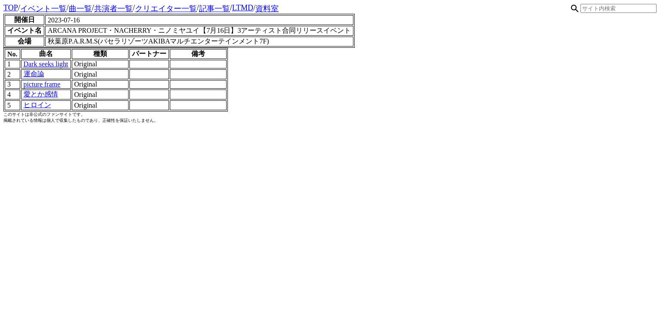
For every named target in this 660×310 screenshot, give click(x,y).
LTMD (242, 7)
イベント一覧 (43, 8)
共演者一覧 (113, 8)
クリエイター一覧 (166, 8)
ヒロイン (37, 104)
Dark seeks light (46, 64)
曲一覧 (80, 8)
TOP (10, 7)
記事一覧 (214, 8)
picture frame (42, 84)
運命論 (34, 74)
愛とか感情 (41, 94)
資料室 (267, 8)
